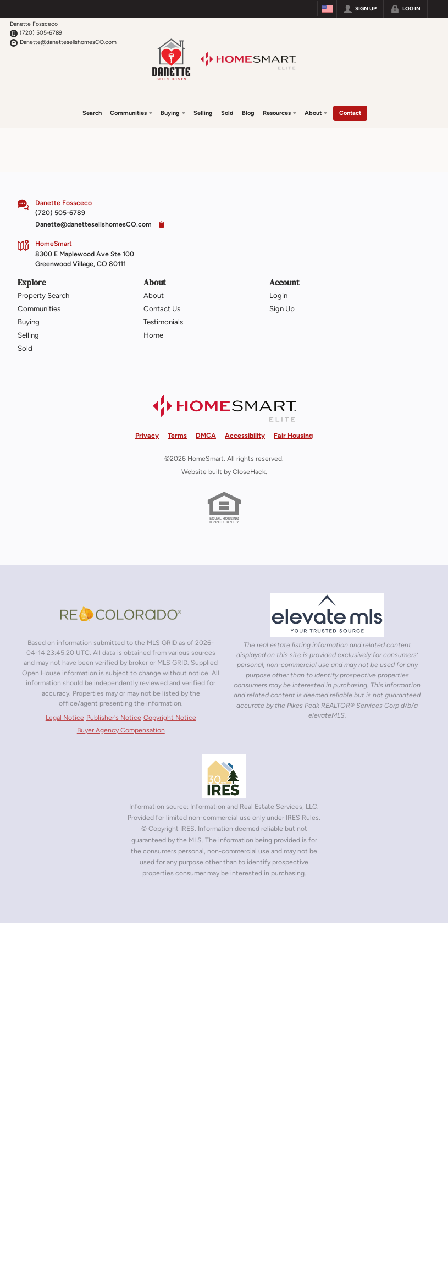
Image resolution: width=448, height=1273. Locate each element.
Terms (177, 433)
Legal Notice (65, 716)
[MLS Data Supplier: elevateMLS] (327, 612)
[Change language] (327, 8)
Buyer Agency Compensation (121, 728)
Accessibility (245, 433)
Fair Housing (293, 433)
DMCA (206, 433)
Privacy (147, 433)
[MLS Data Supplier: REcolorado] (121, 611)
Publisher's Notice (113, 716)
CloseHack (249, 470)
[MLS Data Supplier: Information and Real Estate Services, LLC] (224, 774)
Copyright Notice (169, 716)
